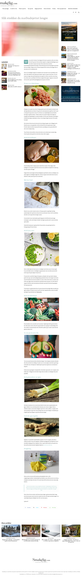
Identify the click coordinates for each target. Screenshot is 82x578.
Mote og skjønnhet (71, 46)
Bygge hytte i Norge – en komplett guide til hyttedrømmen (73, 74)
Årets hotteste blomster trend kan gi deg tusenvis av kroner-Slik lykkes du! (14, 74)
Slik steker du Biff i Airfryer (15, 86)
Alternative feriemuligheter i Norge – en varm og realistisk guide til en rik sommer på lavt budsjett (73, 58)
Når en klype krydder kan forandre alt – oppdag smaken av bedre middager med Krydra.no (73, 66)
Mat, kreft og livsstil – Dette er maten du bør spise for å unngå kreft (73, 49)
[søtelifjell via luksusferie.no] (69, 42)
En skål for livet (12, 78)
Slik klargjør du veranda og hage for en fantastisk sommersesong (73, 81)
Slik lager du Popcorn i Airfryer (13, 66)
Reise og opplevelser (72, 53)
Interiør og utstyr (71, 71)
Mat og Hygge (70, 63)
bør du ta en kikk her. (47, 445)
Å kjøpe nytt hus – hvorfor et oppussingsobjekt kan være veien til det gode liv (71, 541)
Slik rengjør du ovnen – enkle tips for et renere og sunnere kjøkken (51, 540)
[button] (78, 12)
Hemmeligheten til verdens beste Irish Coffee (15, 80)
